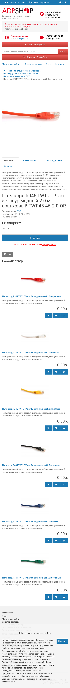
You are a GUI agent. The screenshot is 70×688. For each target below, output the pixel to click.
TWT (19, 211)
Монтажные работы (11, 64)
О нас (23, 2)
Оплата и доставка (33, 64)
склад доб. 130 (52, 38)
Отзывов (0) (9, 166)
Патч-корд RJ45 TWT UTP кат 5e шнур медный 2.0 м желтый (31, 409)
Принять (62, 641)
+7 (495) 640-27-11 (54, 36)
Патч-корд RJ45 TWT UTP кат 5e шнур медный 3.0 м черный (30, 465)
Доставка (33, 2)
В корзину (35, 238)
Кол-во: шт (6, 228)
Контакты (14, 2)
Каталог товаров (35, 44)
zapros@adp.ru (49, 244)
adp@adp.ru (23, 38)
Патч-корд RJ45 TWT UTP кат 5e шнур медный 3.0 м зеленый (31, 578)
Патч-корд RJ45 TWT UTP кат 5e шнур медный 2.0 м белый (30, 352)
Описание (8, 160)
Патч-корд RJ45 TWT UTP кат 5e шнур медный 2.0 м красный (31, 296)
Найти (63, 51)
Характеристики (28, 160)
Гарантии (44, 2)
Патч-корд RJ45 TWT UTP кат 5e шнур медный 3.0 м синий (30, 521)
